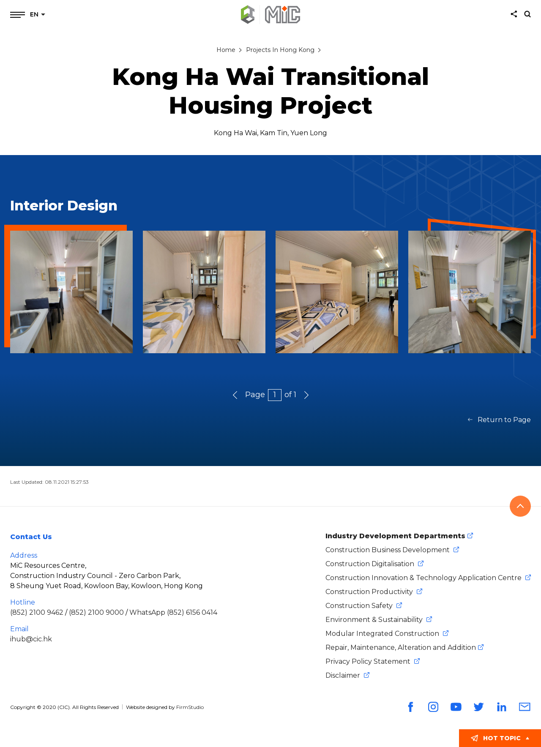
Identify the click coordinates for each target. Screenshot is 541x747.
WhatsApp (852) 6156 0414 (173, 612)
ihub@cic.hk (31, 639)
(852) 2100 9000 (96, 612)
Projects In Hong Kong (280, 50)
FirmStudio (190, 707)
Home (225, 50)
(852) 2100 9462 (36, 612)
